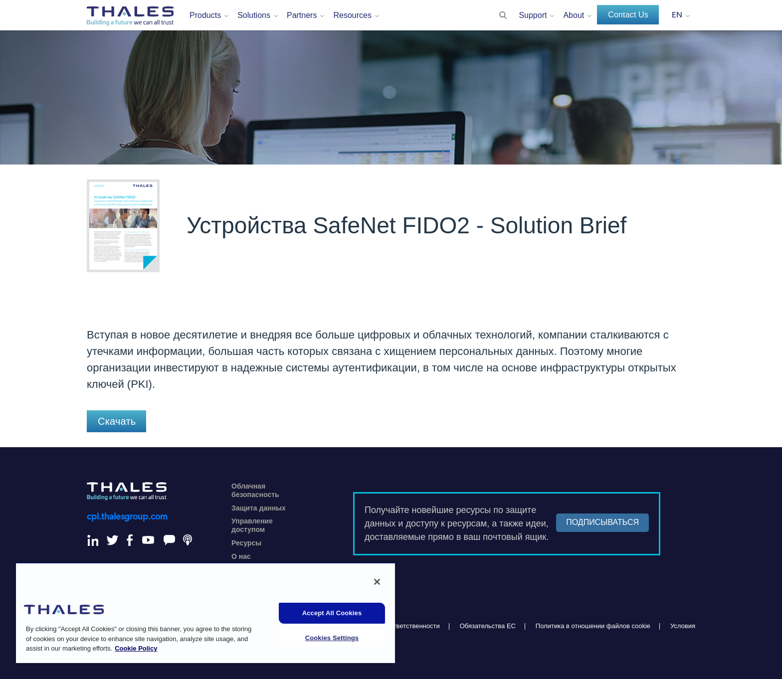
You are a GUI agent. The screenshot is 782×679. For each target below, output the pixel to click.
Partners (302, 15)
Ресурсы (246, 543)
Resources (352, 15)
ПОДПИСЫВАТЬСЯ (602, 522)
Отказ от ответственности (401, 626)
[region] (205, 612)
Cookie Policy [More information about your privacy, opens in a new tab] (136, 648)
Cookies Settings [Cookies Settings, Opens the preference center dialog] (332, 638)
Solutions (253, 15)
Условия (682, 626)
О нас (241, 556)
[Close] (377, 581)
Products (205, 15)
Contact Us (628, 14)
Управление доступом (252, 525)
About (573, 15)
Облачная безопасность (255, 490)
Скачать (117, 421)
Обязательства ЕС (488, 626)
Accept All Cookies (332, 613)
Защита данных (258, 508)
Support (533, 15)
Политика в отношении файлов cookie (593, 626)
